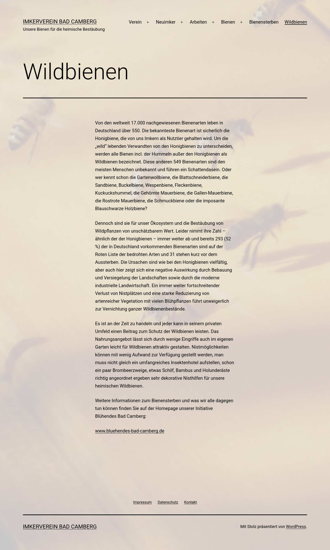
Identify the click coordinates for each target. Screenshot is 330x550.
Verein (135, 22)
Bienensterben (264, 22)
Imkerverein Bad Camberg (60, 21)
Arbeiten (198, 22)
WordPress (296, 526)
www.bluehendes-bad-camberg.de (129, 431)
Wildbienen (296, 22)
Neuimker (166, 22)
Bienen (228, 22)
